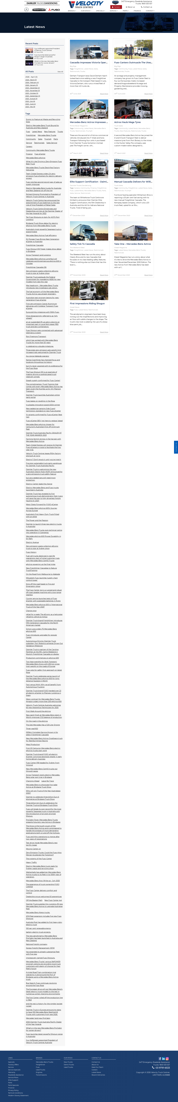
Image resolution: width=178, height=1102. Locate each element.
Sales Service (51, 143)
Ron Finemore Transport (36, 336)
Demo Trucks (69, 1065)
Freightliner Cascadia (34, 245)
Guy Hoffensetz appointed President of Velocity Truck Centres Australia (42, 1041)
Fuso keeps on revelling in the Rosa (40, 401)
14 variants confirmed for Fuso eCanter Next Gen (44, 416)
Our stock (86, 11)
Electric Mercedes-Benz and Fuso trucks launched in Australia (42, 489)
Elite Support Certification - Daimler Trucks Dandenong (100, 181)
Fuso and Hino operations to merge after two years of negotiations (43, 838)
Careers (116, 7)
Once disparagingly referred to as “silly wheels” (42, 317)
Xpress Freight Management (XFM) (40, 948)
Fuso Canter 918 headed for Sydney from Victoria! (42, 764)
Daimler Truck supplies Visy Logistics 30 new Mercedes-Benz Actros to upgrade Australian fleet (44, 906)
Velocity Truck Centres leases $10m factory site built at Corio (43, 454)
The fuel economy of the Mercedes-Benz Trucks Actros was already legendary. (42, 293)
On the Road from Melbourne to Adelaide (43, 574)
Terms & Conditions (15, 1093)
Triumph (47, 139)
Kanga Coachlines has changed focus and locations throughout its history (43, 361)
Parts (126, 11)
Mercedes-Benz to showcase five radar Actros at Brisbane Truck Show (41, 786)
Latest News (37, 132)
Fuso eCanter (40, 154)
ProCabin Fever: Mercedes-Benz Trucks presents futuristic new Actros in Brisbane (43, 821)
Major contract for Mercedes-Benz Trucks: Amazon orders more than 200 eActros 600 (44, 700)
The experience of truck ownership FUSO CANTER (42, 885)
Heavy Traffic (31, 862)
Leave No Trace (47, 781)
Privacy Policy (13, 1090)
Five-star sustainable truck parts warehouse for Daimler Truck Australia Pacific (44, 464)
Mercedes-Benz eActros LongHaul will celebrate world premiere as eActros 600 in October (43, 261)
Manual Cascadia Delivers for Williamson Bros (139, 181)
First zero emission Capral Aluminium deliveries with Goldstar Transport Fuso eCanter (42, 306)
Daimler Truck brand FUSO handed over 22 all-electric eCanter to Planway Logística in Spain (43, 693)
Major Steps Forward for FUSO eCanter (42, 504)
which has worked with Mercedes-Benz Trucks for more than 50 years (42, 341)
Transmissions (41, 1075)
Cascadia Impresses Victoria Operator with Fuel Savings (100, 62)
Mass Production (33, 744)
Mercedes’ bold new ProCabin (38, 1018)
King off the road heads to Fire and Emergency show (40, 585)
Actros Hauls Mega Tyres (127, 122)
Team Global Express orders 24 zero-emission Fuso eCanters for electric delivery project (44, 176)
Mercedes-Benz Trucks (47, 135)
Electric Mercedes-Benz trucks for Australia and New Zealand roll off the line (43, 189)
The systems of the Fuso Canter (39, 859)
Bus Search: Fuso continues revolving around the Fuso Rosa (41, 984)
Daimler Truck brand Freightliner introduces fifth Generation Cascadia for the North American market (44, 622)
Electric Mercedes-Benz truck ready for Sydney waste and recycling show (42, 867)
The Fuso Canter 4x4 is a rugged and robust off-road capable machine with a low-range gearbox (44, 592)
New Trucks (68, 1062)
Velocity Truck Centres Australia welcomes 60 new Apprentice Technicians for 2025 (43, 706)
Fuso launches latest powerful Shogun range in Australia (44, 1035)
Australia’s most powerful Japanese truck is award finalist (43, 230)
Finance (137, 11)
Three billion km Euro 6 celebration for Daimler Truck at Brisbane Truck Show (42, 804)
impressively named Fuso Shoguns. (40, 958)
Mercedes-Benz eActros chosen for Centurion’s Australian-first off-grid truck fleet (43, 426)
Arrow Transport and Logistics (38, 255)
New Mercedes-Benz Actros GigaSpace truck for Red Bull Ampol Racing (44, 739)
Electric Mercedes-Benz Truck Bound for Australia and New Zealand (42, 126)
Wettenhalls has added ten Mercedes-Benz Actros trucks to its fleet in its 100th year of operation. (43, 874)
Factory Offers (13, 1065)
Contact (150, 11)
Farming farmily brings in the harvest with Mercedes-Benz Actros (43, 440)
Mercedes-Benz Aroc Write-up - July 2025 (43, 881)
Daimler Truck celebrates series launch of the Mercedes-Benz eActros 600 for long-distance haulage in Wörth (43, 678)
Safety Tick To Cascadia (82, 244)
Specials (100, 11)
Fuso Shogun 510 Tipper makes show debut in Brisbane (43, 250)
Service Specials (14, 1070)
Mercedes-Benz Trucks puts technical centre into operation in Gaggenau (44, 531)
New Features (49, 132)
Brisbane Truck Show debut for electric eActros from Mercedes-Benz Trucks (42, 224)
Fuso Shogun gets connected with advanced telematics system (44, 331)
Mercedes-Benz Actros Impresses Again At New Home (99, 122)
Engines (39, 1072)
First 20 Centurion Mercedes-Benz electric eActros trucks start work (43, 749)
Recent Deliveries (98, 1075)
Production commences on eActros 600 (42, 658)
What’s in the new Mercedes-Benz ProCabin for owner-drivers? (44, 1029)
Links (10, 1058)
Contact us (146, 7)
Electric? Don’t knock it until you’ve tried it (43, 460)
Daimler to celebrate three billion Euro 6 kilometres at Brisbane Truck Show (42, 798)
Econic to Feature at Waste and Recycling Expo (43, 120)
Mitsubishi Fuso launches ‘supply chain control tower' (42, 579)
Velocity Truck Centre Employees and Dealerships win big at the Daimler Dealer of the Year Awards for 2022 (44, 211)
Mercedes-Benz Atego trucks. (38, 912)
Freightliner (31, 135)
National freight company (36, 944)
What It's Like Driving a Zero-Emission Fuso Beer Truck (44, 162)
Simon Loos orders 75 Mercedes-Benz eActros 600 (41, 630)
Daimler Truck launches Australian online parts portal (43, 396)
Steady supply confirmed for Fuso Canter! (43, 380)
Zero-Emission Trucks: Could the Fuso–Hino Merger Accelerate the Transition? (44, 854)
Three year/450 (32, 729)
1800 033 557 (147, 4)
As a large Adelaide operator (37, 356)
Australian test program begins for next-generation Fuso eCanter (42, 299)
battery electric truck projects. (38, 932)
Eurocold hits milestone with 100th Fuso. (42, 312)
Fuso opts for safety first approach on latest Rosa (44, 671)
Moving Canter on (33, 849)
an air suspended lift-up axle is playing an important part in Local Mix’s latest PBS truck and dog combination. (43, 324)
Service (114, 11)
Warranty (11, 1072)
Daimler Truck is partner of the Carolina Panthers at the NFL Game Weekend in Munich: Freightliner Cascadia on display (42, 651)
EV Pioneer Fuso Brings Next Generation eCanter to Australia (42, 240)
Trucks (60, 132)
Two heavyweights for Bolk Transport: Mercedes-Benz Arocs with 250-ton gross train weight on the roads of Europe (43, 664)
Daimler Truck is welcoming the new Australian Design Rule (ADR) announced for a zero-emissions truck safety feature (44, 471)
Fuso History (31, 552)
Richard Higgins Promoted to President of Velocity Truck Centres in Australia (43, 195)
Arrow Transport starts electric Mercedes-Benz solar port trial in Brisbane (43, 776)
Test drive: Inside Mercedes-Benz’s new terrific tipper (41, 844)
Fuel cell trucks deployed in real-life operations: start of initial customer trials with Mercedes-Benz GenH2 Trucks (43, 558)
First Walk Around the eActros (38, 711)
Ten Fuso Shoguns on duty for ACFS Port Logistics (43, 218)
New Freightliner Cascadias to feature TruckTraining (41, 569)
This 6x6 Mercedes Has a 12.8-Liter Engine (43, 725)
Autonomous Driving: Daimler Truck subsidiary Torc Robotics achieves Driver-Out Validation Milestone (44, 643)
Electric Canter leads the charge (39, 484)
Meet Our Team (97, 1067)
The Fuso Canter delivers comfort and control (41, 891)
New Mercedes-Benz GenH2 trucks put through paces (41, 770)
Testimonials (39, 143)
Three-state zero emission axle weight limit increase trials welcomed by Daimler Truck (43, 351)
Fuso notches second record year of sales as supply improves (44, 183)
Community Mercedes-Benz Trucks (40, 150)
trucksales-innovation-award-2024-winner (43, 405)
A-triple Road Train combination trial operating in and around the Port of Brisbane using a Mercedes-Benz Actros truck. (42, 975)
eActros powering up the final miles (40, 564)
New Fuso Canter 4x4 (53, 900)
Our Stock (68, 1058)
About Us (95, 1065)
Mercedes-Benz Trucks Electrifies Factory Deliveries (43, 169)
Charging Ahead (32, 781)
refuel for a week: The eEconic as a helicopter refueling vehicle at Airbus (44, 615)
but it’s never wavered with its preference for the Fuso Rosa (44, 367)
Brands (72, 11)
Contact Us (96, 1058)
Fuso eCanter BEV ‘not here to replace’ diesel (44, 421)
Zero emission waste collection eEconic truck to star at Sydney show (42, 547)
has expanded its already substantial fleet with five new (43, 953)
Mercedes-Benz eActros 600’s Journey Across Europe (41, 509)
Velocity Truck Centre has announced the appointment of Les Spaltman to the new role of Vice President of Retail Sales (43, 202)
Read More (104, 94)
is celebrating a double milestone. (40, 346)
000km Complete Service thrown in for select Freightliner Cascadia (42, 733)
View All (60, 72)
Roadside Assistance (16, 1075)
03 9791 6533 (161, 1067)
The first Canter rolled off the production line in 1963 (44, 999)
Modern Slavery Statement (18, 1095)
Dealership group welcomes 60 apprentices (44, 897)
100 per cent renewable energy (38, 928)
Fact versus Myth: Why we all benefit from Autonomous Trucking (43, 686)
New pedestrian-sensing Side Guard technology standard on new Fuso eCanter (43, 410)
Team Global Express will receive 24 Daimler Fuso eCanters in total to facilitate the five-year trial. (44, 447)
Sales (40, 139)
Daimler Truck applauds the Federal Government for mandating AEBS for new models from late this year (43, 279)
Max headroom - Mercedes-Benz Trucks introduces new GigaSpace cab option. (42, 286)
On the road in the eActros (37, 721)
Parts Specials (13, 1085)
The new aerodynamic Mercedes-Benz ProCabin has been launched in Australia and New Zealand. (44, 938)
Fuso (28, 132)
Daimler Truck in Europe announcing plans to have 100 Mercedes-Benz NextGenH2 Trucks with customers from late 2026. (43, 1012)
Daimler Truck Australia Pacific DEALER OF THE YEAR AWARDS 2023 (44, 434)
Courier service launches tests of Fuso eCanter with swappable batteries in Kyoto (43, 599)
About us (130, 7)
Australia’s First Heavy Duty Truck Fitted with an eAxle (42, 515)
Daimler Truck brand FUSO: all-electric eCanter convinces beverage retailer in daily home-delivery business (44, 756)
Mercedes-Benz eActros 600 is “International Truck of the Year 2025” (44, 606)
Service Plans (13, 1077)
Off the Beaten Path (34, 900)
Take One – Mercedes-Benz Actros (132, 244)
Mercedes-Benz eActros (35, 158)
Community (31, 139)
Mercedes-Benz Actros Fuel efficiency (41, 235)
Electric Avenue (32, 542)
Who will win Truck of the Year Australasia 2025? (43, 792)
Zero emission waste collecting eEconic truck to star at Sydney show (42, 272)
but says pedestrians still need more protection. (40, 479)
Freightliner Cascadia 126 (36, 267)
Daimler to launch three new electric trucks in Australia (44, 525)
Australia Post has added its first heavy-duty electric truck (44, 923)
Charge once (31, 611)
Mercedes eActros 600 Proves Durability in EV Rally (43, 537)
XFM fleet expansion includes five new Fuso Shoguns (43, 917)
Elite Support (13, 1080)
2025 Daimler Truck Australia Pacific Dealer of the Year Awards (44, 1023)
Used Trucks (40, 1070)
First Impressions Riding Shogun (87, 303)
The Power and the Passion (37, 520)
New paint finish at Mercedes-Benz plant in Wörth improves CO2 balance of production (44, 716)
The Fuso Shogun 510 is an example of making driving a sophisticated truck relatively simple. (41, 374)
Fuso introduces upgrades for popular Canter (41, 636)
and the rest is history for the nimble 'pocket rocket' (44, 1005)
